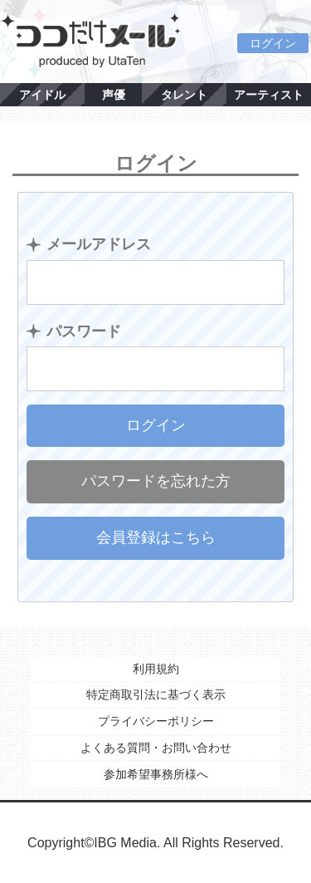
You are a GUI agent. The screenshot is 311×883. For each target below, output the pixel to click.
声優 (113, 94)
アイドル (42, 94)
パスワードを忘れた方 (156, 481)
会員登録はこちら (156, 537)
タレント (184, 94)
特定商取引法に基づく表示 (156, 694)
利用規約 (156, 668)
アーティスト (269, 94)
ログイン (273, 43)
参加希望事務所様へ (156, 774)
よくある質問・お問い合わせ (155, 747)
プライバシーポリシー (156, 721)
